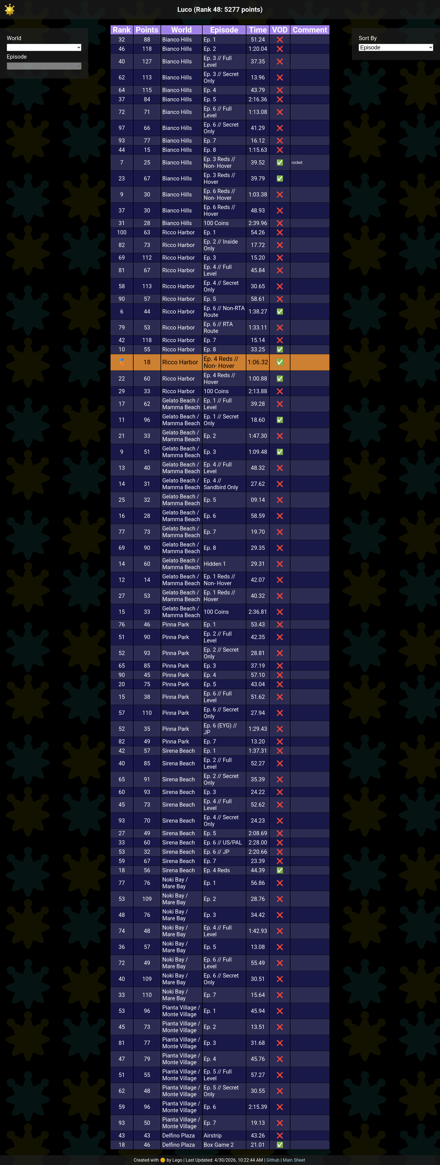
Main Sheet (294, 1160)
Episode (17, 56)
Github (272, 1160)
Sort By (368, 38)
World (14, 38)
